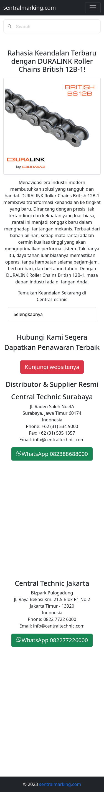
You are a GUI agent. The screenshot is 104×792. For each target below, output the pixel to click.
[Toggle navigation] (93, 7)
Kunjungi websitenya (52, 367)
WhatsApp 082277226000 (52, 640)
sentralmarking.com (29, 7)
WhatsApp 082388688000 (52, 454)
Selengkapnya (28, 314)
